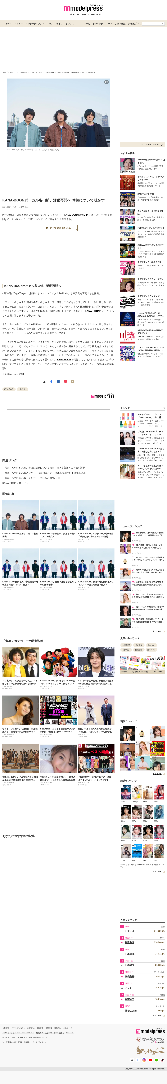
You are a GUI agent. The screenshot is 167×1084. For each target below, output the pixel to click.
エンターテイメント (35, 23)
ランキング (98, 23)
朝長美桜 (129, 976)
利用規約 (31, 1028)
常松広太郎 (131, 1010)
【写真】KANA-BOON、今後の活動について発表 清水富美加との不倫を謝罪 (43, 467)
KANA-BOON (71, 215)
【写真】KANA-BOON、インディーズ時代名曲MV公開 (31, 478)
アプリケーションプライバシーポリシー (18, 1033)
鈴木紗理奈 (126, 645)
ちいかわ (151, 645)
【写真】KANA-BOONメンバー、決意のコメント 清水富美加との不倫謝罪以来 (44, 473)
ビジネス (70, 23)
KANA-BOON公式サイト (15, 483)
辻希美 (126, 650)
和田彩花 (129, 942)
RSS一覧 (70, 1033)
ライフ (59, 23)
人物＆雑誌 (120, 23)
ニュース (7, 23)
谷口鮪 (84, 215)
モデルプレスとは (18, 1028)
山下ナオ (129, 931)
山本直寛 (129, 954)
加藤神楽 (129, 999)
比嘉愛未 (138, 650)
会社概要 (5, 1028)
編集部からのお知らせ (63, 1028)
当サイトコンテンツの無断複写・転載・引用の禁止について (26, 1038)
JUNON (139, 645)
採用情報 (48, 1028)
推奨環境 (39, 1028)
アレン (128, 988)
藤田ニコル (151, 650)
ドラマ (109, 23)
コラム (50, 23)
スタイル (18, 23)
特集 (88, 23)
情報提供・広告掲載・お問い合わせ (50, 1033)
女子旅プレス (134, 23)
